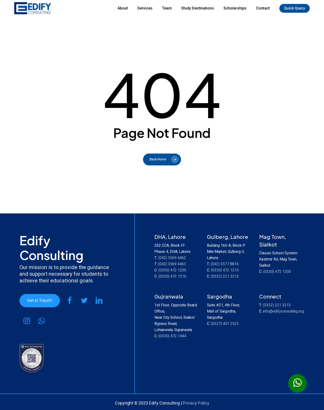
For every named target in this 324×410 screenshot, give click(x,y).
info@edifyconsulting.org (283, 311)
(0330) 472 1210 (172, 276)
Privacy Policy (196, 403)
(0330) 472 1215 (225, 270)
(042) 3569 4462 (172, 258)
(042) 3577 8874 (224, 264)
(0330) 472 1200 (172, 270)
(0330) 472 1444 (172, 336)
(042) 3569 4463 (172, 264)
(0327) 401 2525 (225, 324)
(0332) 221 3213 (225, 276)
